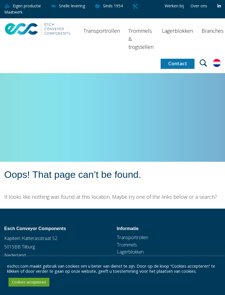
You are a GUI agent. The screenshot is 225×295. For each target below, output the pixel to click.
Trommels (127, 245)
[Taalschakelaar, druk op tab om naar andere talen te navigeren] (217, 62)
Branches (213, 30)
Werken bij (174, 5)
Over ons (199, 5)
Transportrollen (102, 30)
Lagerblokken (177, 30)
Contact (177, 63)
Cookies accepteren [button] (29, 282)
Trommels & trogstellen (141, 39)
